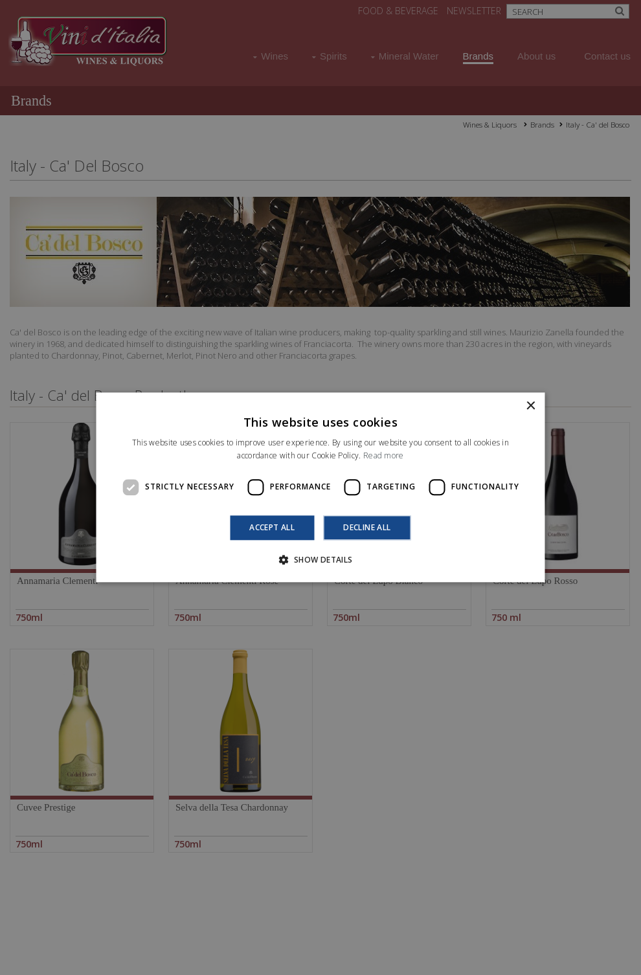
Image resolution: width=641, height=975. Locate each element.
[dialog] (320, 487)
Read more (383, 456)
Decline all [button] (366, 527)
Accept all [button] (272, 527)
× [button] (530, 406)
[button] (320, 560)
